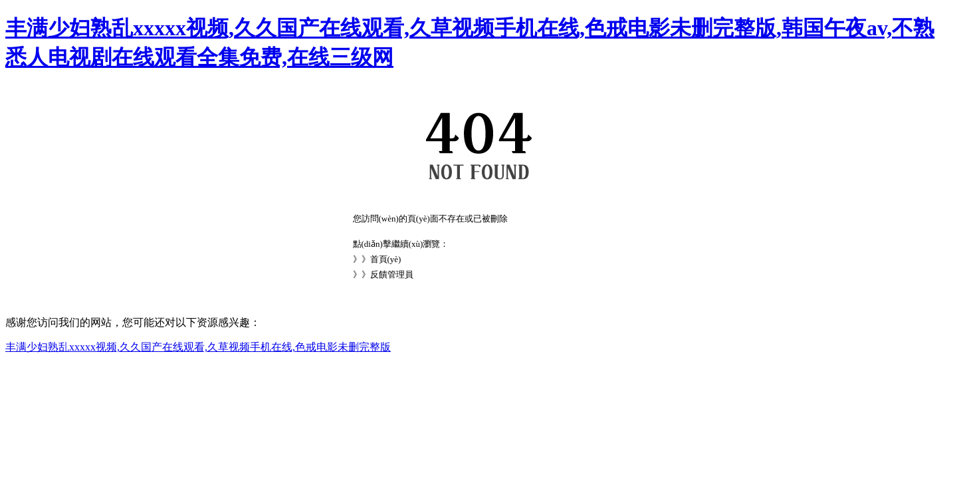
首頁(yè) (385, 259)
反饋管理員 (391, 274)
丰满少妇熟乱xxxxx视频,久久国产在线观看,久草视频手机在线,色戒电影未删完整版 (198, 347)
